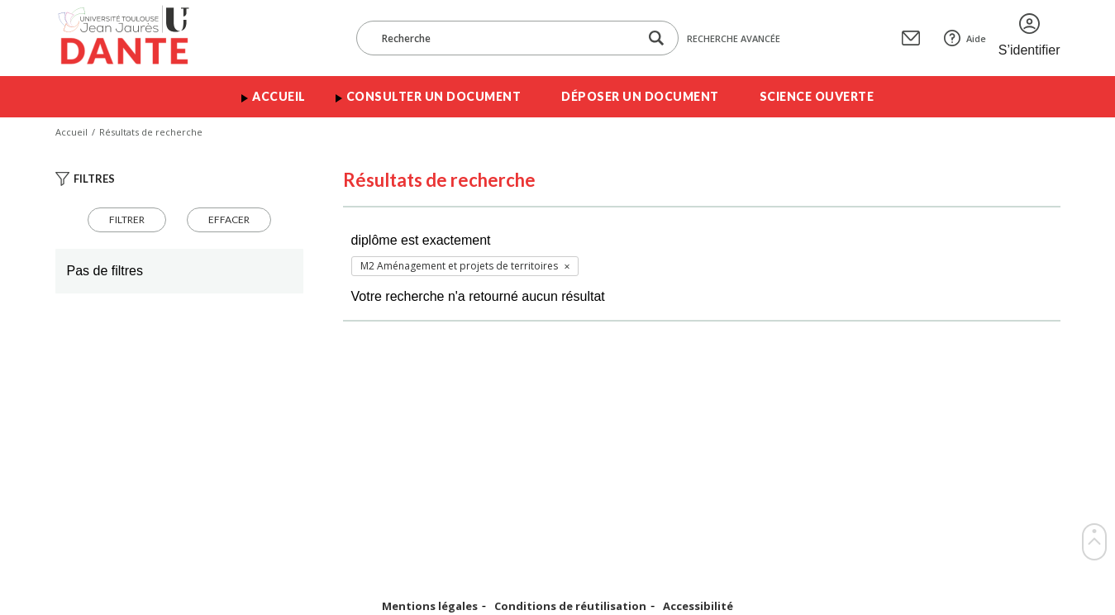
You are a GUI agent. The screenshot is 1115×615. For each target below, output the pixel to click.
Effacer (229, 219)
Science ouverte (817, 96)
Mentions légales (430, 606)
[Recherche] (506, 38)
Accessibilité (698, 606)
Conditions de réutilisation (570, 606)
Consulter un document (434, 96)
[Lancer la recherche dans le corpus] (656, 38)
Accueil (279, 96)
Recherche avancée (733, 38)
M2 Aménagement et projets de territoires (459, 266)
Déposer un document (640, 96)
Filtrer (127, 219)
